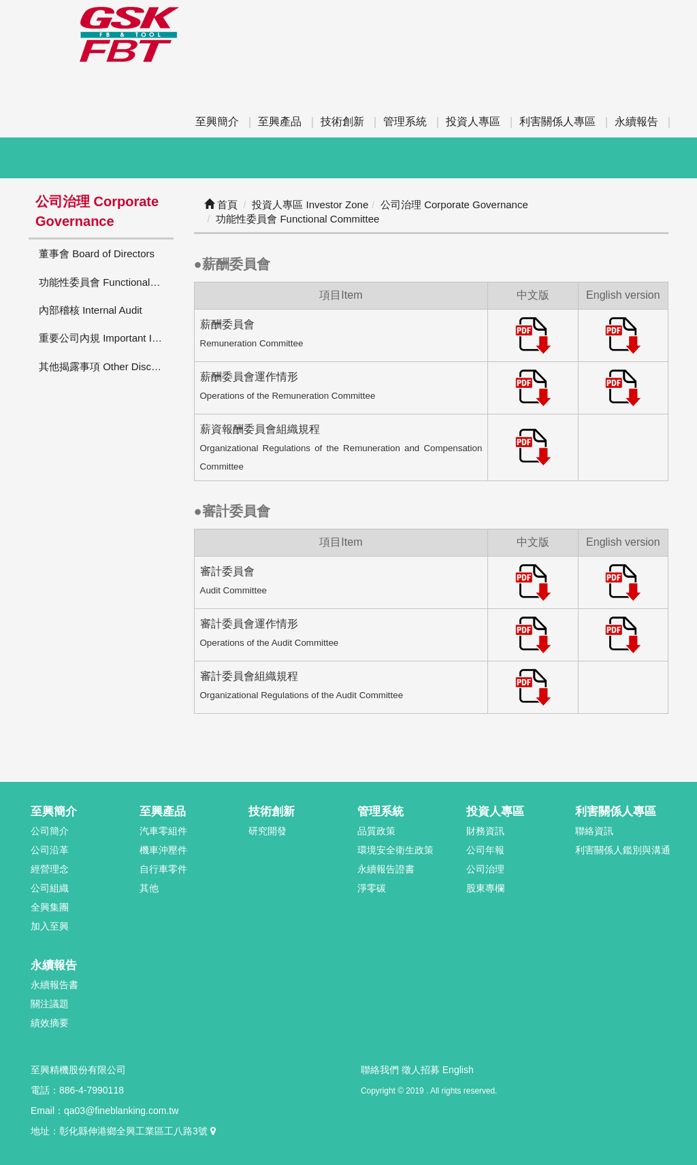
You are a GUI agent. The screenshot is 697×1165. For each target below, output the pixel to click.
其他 (149, 888)
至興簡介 (217, 121)
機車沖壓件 (163, 849)
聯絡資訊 (594, 830)
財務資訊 (485, 830)
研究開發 (267, 830)
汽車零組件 (163, 830)
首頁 (221, 204)
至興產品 (280, 121)
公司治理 (485, 869)
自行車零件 (163, 869)
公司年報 (485, 849)
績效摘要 (50, 1022)
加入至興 (50, 926)
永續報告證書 (386, 869)
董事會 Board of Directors (97, 253)
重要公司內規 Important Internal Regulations (106, 338)
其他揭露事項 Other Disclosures (106, 366)
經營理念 (50, 869)
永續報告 (636, 121)
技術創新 (342, 121)
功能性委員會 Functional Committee (106, 282)
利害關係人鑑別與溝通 (622, 849)
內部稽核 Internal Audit (90, 310)
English (458, 1069)
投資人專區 (473, 121)
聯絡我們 (380, 1069)
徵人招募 (421, 1069)
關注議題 (50, 1003)
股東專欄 (485, 888)
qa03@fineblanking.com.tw (121, 1110)
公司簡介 (50, 830)
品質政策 (376, 830)
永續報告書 (54, 984)
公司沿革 (50, 849)
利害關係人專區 (557, 121)
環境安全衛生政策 (395, 849)
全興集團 (50, 907)
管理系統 (405, 121)
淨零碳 (371, 888)
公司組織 (50, 888)
